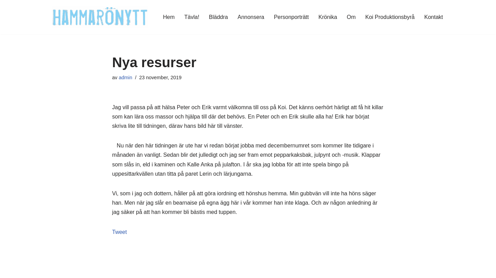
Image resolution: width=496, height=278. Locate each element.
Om (351, 17)
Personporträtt (291, 17)
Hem (169, 17)
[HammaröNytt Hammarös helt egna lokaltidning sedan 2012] (100, 17)
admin (125, 77)
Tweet (119, 232)
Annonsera (251, 17)
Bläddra (218, 17)
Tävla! (191, 17)
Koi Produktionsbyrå (390, 17)
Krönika (328, 17)
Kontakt (433, 17)
